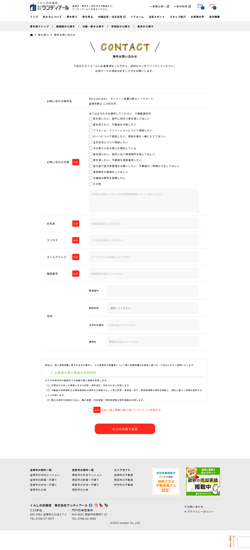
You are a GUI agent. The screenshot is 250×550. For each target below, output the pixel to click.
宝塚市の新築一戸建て (43, 499)
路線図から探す (65, 26)
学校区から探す (120, 26)
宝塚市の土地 (38, 509)
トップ (34, 17)
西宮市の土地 (80, 509)
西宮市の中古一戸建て (85, 504)
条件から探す (145, 26)
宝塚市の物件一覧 (41, 489)
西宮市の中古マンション (87, 494)
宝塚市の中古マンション (45, 494)
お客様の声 (197, 17)
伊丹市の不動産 (123, 504)
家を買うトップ (39, 26)
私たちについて (52, 17)
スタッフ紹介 (178, 17)
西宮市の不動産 (123, 499)
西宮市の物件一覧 (83, 489)
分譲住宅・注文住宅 (112, 17)
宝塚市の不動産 (123, 494)
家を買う (72, 17)
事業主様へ (159, 6)
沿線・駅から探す (93, 26)
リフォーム (137, 17)
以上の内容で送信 (125, 429)
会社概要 (214, 17)
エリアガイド (122, 489)
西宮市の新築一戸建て (85, 499)
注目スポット (157, 17)
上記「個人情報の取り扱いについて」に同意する (125, 410)
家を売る (87, 17)
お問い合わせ (194, 526)
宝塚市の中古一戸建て (43, 504)
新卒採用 (183, 6)
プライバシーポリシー (199, 531)
